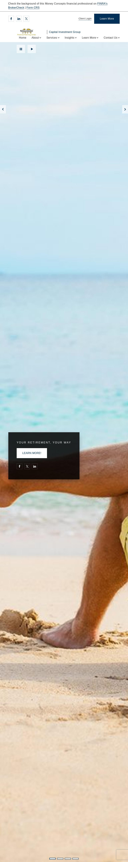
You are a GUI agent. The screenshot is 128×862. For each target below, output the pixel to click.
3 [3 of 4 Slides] (68, 858)
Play (32, 49)
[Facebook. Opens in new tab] (11, 19)
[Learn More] (107, 19)
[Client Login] (84, 19)
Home (22, 37)
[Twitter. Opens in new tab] (26, 19)
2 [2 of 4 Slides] (60, 858)
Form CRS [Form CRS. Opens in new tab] (33, 7)
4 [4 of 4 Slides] (75, 858)
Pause (21, 49)
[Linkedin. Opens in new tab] (19, 19)
